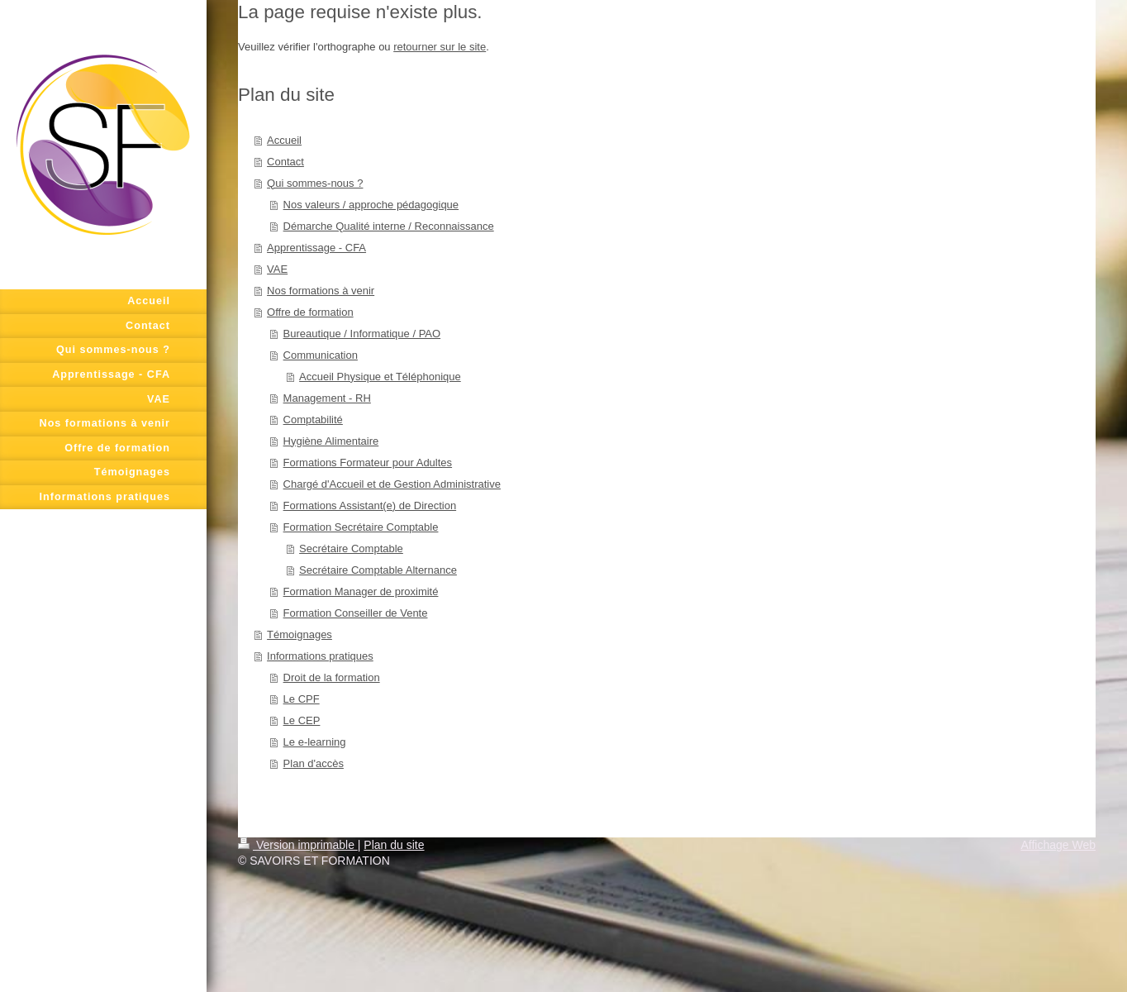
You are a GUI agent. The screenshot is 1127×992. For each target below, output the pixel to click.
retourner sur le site (439, 47)
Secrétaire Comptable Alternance (378, 570)
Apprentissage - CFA (316, 247)
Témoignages (299, 634)
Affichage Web (1058, 844)
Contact (285, 161)
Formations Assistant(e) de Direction (370, 505)
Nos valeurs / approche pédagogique (371, 204)
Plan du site (394, 844)
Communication (320, 355)
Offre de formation (310, 312)
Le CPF (301, 699)
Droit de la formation (331, 677)
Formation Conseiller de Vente (355, 613)
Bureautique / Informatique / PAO (362, 333)
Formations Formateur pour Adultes (367, 462)
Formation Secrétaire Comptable (361, 527)
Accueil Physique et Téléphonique (380, 376)
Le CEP (302, 720)
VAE (277, 269)
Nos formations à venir (320, 290)
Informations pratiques (320, 656)
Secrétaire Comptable (351, 548)
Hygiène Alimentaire (331, 441)
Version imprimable (298, 844)
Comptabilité (313, 419)
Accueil (284, 140)
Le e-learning (314, 742)
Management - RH (327, 398)
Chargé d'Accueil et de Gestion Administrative (392, 484)
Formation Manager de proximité (361, 591)
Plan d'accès (313, 763)
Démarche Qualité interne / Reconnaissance (388, 226)
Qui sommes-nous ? (315, 183)
